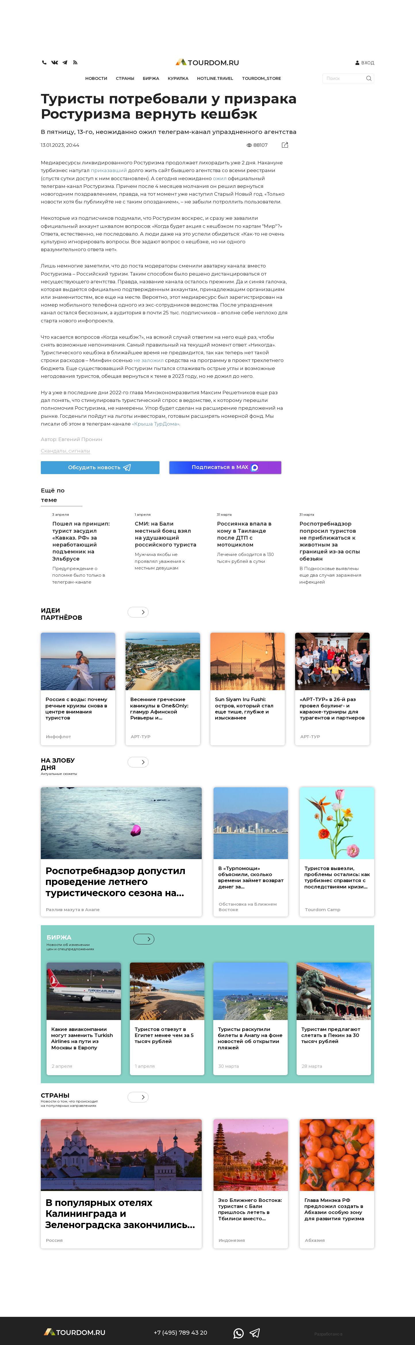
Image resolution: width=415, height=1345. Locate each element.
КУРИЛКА (178, 78)
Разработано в (328, 1334)
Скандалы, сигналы (65, 451)
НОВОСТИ (96, 78)
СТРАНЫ (125, 78)
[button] (143, 612)
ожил (220, 178)
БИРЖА (151, 78)
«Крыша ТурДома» (155, 424)
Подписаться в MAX (225, 467)
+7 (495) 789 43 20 (180, 1332)
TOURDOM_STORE (261, 78)
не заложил (149, 360)
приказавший (109, 170)
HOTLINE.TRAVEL (215, 78)
